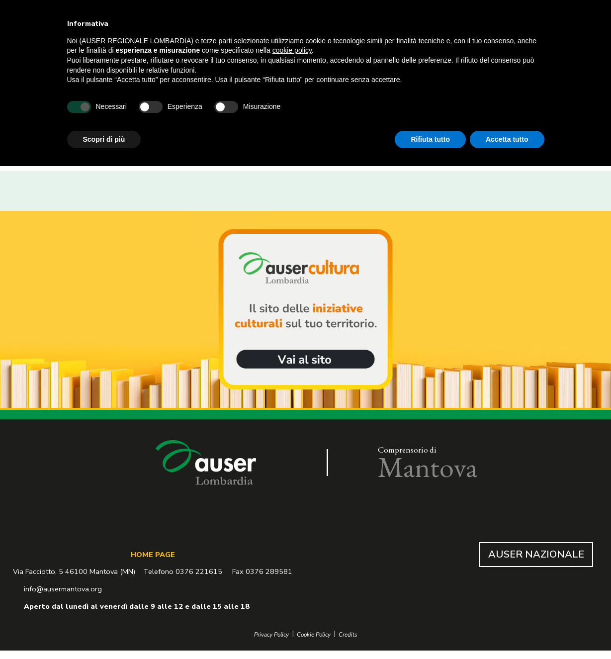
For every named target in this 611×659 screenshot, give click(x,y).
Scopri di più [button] (104, 139)
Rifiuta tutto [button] (430, 139)
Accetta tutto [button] (507, 139)
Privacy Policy (271, 635)
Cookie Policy (314, 635)
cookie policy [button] (292, 50)
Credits (348, 635)
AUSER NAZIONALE (536, 554)
